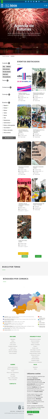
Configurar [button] (30, 414)
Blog (35, 364)
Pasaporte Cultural (35, 360)
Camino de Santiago (13, 351)
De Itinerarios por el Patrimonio (35, 362)
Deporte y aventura (13, 349)
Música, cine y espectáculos (13, 372)
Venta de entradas (35, 358)
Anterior (25, 256)
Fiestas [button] (5, 108)
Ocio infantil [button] (7, 127)
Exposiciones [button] (7, 120)
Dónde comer (35, 348)
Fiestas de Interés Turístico (35, 353)
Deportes (13, 374)
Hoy (4, 66)
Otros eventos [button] (7, 132)
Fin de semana (6, 71)
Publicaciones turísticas (35, 351)
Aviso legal (12, 411)
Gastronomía (12, 342)
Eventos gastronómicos (13, 367)
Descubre (13, 336)
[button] (45, 1)
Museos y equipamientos (12, 369)
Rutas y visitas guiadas (13, 377)
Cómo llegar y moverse (35, 349)
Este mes (5, 74)
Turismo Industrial (12, 353)
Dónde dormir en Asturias (35, 339)
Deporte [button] (6, 105)
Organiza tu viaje (35, 336)
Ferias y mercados (13, 379)
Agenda (12, 364)
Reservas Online (35, 342)
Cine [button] (5, 117)
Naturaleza (12, 339)
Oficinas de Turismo (35, 355)
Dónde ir (35, 346)
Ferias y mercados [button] (8, 130)
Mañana (8, 66)
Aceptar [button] (30, 411)
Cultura (12, 341)
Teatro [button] (5, 112)
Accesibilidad (19, 411)
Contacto (13, 383)
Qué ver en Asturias (35, 341)
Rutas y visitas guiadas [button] (9, 125)
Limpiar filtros (9, 137)
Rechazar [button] (36, 411)
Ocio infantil (12, 376)
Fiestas (12, 370)
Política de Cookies (36, 408)
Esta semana (6, 69)
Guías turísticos (35, 356)
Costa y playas (13, 344)
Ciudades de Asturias (12, 346)
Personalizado (6, 77)
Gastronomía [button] (7, 122)
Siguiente (38, 256)
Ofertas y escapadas (35, 344)
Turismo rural (13, 348)
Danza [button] (5, 115)
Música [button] (5, 110)
